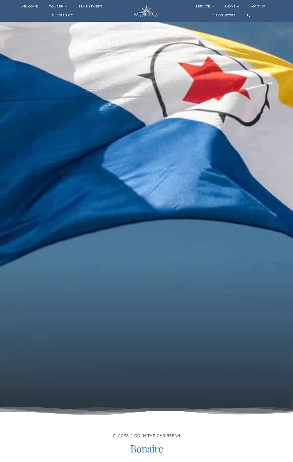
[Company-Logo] (146, 6)
